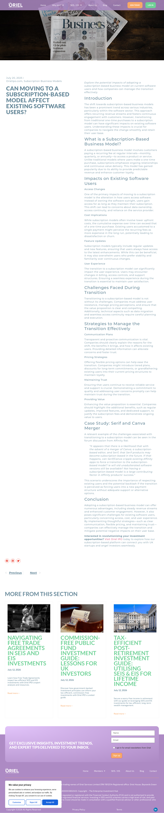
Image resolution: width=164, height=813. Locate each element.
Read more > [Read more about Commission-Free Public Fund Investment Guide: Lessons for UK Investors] (66, 705)
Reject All (33, 802)
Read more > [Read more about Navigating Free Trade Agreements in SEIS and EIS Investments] (13, 693)
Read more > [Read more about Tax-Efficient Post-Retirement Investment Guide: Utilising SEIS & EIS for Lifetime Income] (120, 713)
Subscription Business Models (43, 81)
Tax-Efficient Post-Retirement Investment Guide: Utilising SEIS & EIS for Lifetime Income (132, 660)
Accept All (50, 802)
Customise (16, 802)
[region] (33, 794)
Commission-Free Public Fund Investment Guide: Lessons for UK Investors (80, 655)
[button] (7, 561)
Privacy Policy (78, 809)
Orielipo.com (14, 81)
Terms (119, 809)
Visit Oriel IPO (113, 539)
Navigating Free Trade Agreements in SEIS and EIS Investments (27, 650)
